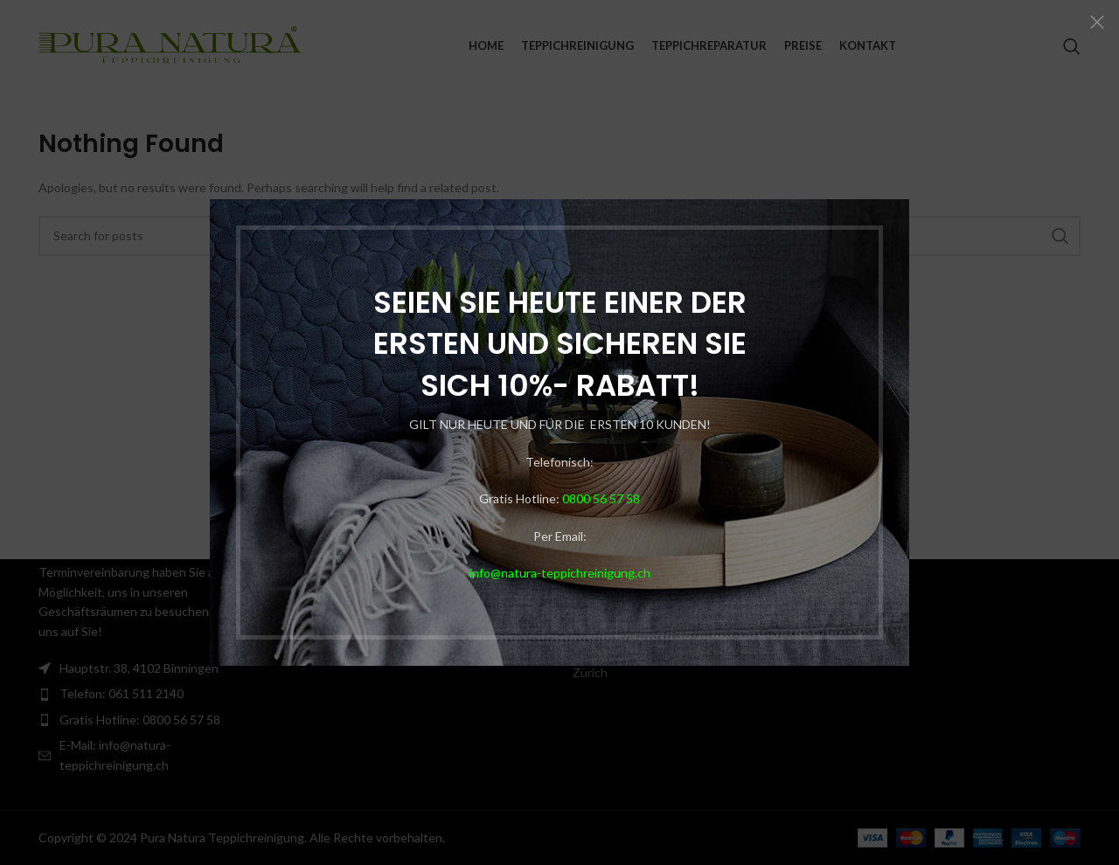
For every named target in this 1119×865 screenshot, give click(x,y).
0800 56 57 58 (597, 498)
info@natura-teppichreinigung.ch (555, 572)
